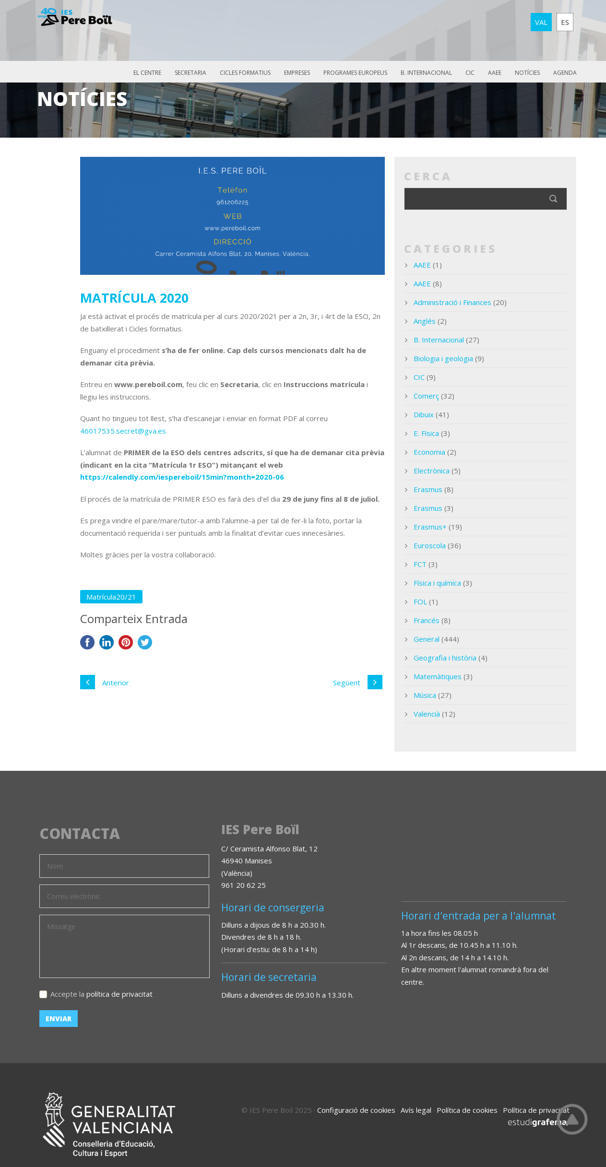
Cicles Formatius (245, 73)
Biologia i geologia (443, 358)
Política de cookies (467, 1110)
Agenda (565, 73)
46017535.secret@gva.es (123, 431)
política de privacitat (119, 994)
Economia (429, 452)
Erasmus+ (430, 526)
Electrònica (432, 470)
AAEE (494, 73)
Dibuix (424, 414)
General (427, 639)
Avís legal (416, 1110)
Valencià (427, 714)
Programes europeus (355, 73)
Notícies (527, 73)
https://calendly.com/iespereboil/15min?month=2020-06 (182, 477)
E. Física (426, 433)
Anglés (425, 321)
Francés (427, 620)
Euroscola (430, 545)
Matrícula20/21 (111, 596)
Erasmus (428, 489)
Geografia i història (445, 657)
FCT (420, 564)
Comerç (426, 396)
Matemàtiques (438, 676)
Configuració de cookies (356, 1110)
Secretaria (190, 73)
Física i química (437, 583)
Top (572, 1119)
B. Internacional (426, 73)
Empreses (297, 73)
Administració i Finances (452, 302)
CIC (470, 73)
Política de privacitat (536, 1110)
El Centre (147, 73)
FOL (420, 601)
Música (425, 695)
